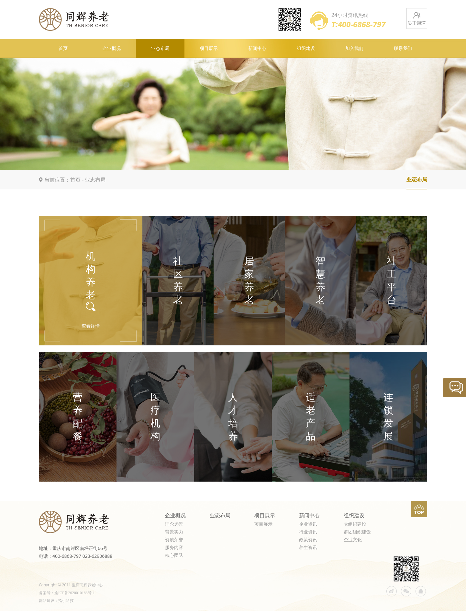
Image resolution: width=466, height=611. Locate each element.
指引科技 (66, 600)
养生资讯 (308, 547)
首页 (63, 48)
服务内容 (174, 547)
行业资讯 (308, 532)
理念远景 (174, 524)
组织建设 (306, 48)
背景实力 (174, 532)
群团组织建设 (357, 532)
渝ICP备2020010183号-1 (74, 593)
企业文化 (353, 539)
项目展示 (209, 48)
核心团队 (174, 555)
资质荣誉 (174, 539)
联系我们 (403, 48)
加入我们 (354, 48)
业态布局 (160, 48)
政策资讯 (308, 539)
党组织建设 (355, 524)
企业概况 (112, 48)
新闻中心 (257, 48)
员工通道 (416, 18)
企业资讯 (308, 524)
